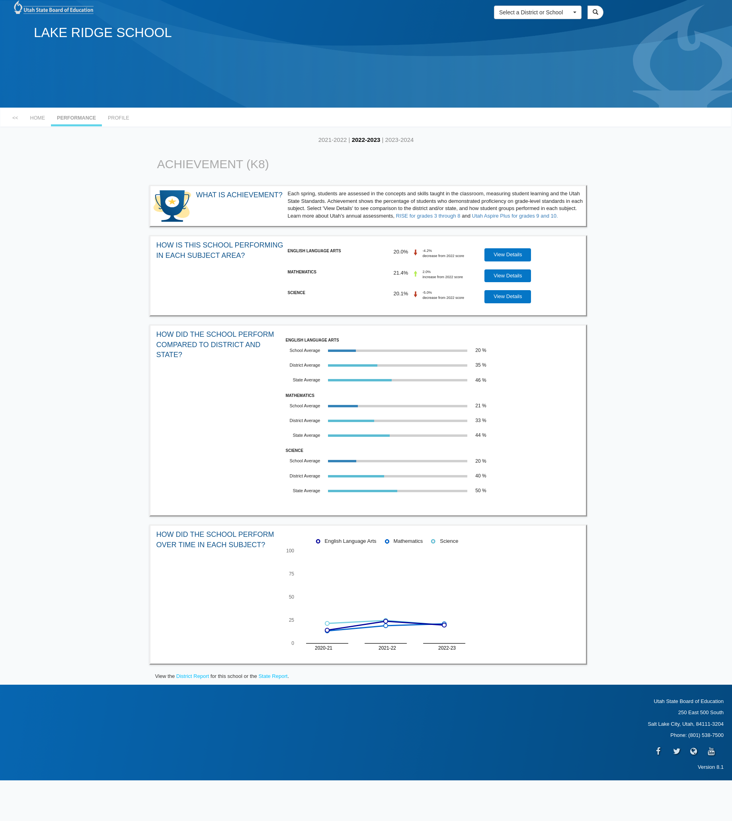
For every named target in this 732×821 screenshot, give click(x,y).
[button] (538, 12)
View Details (508, 254)
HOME (37, 118)
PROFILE (118, 118)
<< (15, 118)
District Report (192, 676)
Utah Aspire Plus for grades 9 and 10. (515, 216)
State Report (272, 676)
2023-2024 (399, 139)
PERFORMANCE (76, 118)
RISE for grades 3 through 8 (428, 216)
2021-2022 (332, 139)
